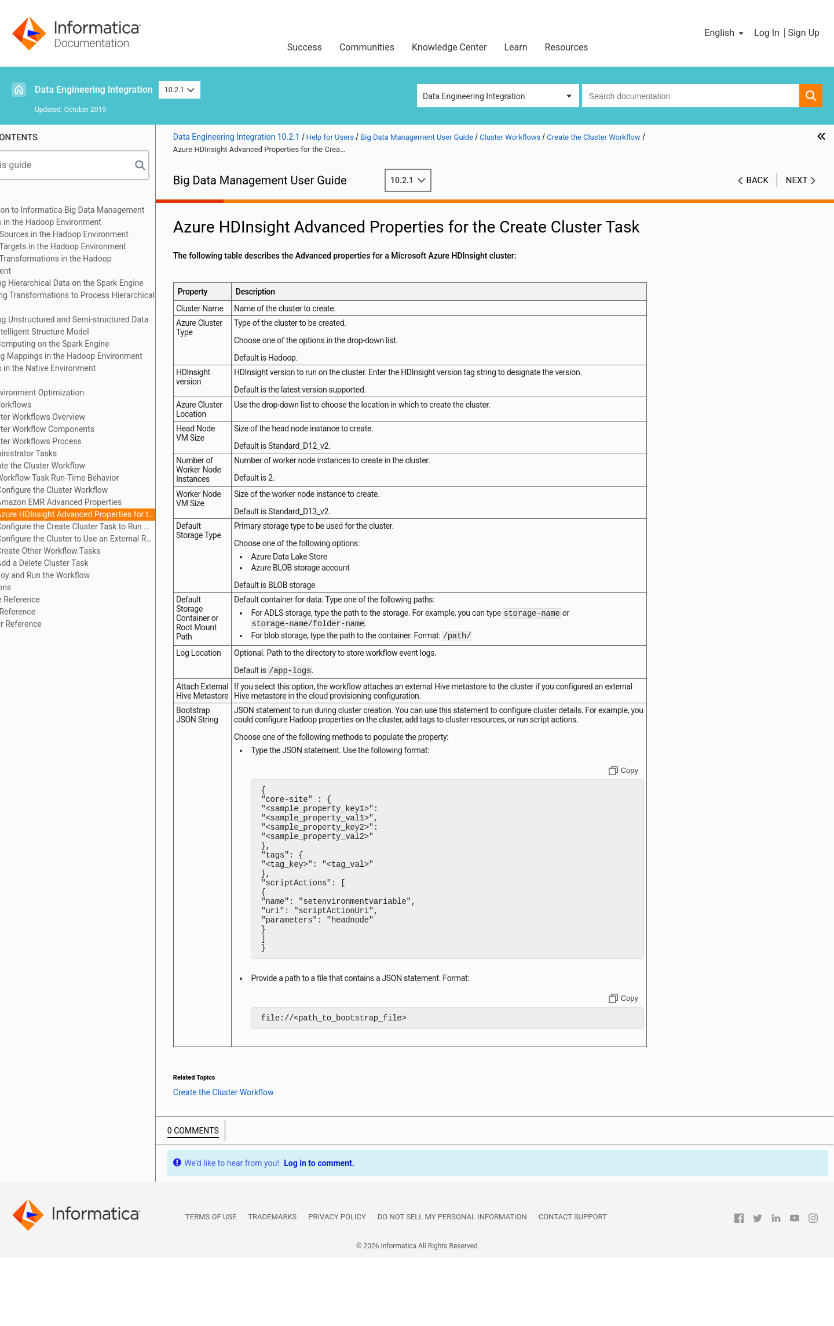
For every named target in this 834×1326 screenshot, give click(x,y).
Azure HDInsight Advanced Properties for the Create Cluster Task (128, 514)
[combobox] (690, 95)
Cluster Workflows (52, 404)
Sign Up (804, 32)
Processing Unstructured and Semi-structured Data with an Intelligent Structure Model (110, 325)
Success (304, 47)
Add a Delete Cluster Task (94, 563)
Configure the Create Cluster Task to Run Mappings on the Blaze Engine (128, 526)
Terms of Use (210, 1285)
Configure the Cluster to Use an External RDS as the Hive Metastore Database (128, 538)
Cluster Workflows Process (85, 441)
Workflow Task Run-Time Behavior (109, 477)
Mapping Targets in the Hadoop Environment (99, 246)
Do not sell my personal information (452, 1285)
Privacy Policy (336, 1285)
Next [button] (797, 180)
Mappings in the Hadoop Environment (87, 222)
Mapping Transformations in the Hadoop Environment (92, 264)
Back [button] (758, 180)
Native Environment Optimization (78, 392)
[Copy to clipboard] (636, 806)
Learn (516, 47)
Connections (41, 587)
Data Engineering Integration (94, 89)
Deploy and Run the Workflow (89, 575)
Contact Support (573, 1285)
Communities (366, 47)
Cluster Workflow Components (92, 429)
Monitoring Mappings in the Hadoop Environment (107, 356)
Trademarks (272, 1285)
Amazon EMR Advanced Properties (111, 502)
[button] (724, 33)
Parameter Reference (57, 624)
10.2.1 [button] (179, 89)
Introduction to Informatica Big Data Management (108, 210)
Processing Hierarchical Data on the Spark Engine (108, 283)
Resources (566, 47)
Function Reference (54, 611)
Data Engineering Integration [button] (474, 96)
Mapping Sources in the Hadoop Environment (100, 234)
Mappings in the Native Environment (84, 368)
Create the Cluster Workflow (87, 465)
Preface (33, 197)
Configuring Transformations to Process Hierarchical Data (113, 301)
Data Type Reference (56, 599)
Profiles (32, 380)
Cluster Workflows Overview (87, 417)
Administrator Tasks (73, 453)
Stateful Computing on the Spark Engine (91, 343)
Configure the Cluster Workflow (104, 490)
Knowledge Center (449, 47)
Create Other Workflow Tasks (100, 550)
